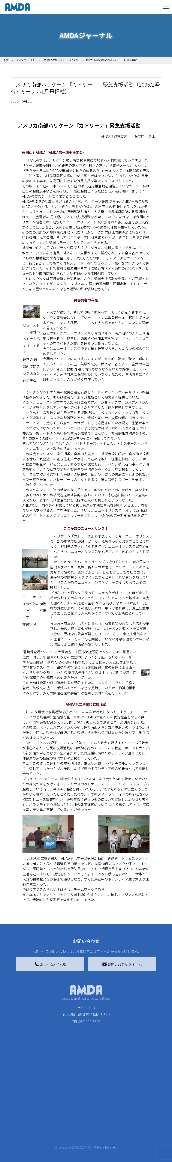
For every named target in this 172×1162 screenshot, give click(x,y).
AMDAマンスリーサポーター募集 (84, 1114)
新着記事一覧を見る (48, 1107)
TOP (14, 1096)
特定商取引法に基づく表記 (148, 1107)
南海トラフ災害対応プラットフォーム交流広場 (118, 1116)
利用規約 (142, 1118)
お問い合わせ (146, 1096)
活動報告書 (20, 1128)
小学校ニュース (20, 1140)
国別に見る (43, 1116)
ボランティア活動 (48, 1140)
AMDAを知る (20, 1104)
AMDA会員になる (82, 1104)
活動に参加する (44, 1132)
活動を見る (40, 1096)
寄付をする (75, 1096)
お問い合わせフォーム (122, 964)
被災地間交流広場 (115, 1096)
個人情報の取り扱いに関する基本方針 (148, 1132)
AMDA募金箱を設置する (84, 1138)
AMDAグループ (21, 1116)
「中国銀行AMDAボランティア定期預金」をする (84, 1152)
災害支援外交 (114, 1104)
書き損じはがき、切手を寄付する (83, 1126)
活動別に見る (44, 1123)
